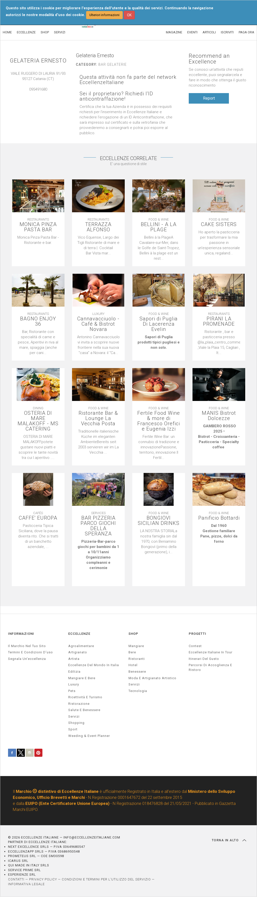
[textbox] (38, 240)
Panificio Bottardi (219, 518)
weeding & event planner (89, 736)
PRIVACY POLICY (43, 879)
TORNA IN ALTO (229, 840)
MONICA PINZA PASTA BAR (38, 227)
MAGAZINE (174, 32)
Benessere (137, 671)
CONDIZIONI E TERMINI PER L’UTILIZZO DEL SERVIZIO (106, 879)
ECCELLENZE (26, 32)
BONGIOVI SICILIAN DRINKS (158, 520)
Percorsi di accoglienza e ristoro (210, 667)
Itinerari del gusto (204, 659)
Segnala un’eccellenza (27, 659)
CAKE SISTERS (219, 224)
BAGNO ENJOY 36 (38, 321)
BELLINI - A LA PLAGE (158, 227)
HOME (7, 32)
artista (74, 659)
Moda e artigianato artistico (152, 678)
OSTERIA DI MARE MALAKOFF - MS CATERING (38, 421)
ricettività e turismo (85, 697)
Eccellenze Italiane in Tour (210, 652)
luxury (73, 684)
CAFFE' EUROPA (38, 518)
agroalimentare (81, 646)
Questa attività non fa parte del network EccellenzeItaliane (128, 80)
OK (129, 15)
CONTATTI (16, 879)
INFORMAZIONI (21, 634)
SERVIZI (59, 32)
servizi (74, 716)
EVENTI (192, 32)
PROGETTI (197, 634)
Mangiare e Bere (81, 678)
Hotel (133, 665)
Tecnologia (137, 691)
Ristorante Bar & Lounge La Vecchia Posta (98, 418)
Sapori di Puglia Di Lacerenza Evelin (159, 324)
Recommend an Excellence (209, 58)
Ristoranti (136, 659)
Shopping (76, 723)
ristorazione (79, 704)
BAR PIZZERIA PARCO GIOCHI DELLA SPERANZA (98, 525)
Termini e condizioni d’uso (30, 652)
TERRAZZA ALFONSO (98, 227)
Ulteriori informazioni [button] (104, 15)
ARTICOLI (209, 32)
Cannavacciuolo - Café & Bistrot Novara (98, 324)
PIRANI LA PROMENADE (219, 321)
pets (72, 691)
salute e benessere (84, 710)
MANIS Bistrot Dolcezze (219, 415)
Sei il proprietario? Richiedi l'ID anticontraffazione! (116, 96)
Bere (132, 652)
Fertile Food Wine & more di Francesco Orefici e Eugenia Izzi (158, 421)
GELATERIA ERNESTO (38, 60)
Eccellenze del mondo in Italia (93, 665)
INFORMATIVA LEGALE (26, 884)
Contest (195, 646)
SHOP (45, 32)
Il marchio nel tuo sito (27, 646)
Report (209, 98)
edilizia (74, 671)
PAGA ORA (246, 32)
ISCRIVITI (227, 32)
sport (73, 729)
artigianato (77, 652)
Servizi (134, 684)
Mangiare (136, 646)
